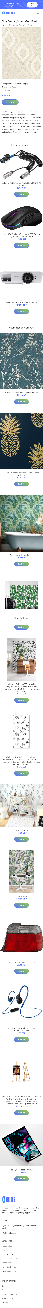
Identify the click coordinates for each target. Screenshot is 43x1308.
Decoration (16, 83)
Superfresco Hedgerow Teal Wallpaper (21, 392)
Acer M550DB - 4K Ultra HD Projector (21, 302)
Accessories (7, 1246)
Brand (4, 1250)
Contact (5, 1290)
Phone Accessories (9, 1271)
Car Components (8, 1254)
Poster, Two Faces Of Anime (21, 1170)
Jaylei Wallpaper (21, 830)
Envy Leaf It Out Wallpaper (21, 555)
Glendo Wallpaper (21, 618)
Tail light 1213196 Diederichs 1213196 (21, 962)
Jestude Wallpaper (21, 896)
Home (4, 25)
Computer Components (11, 1259)
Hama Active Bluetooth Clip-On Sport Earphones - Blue (21, 1029)
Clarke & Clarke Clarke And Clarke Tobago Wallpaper (21, 474)
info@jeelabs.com (9, 1233)
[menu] (38, 13)
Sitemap (5, 1303)
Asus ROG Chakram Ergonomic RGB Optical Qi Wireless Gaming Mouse (21, 235)
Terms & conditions (9, 1294)
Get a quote (32, 4)
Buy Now (10, 102)
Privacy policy (7, 1298)
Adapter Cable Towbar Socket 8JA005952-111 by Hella (21, 184)
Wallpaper (26, 83)
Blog (4, 1286)
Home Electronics (9, 1267)
